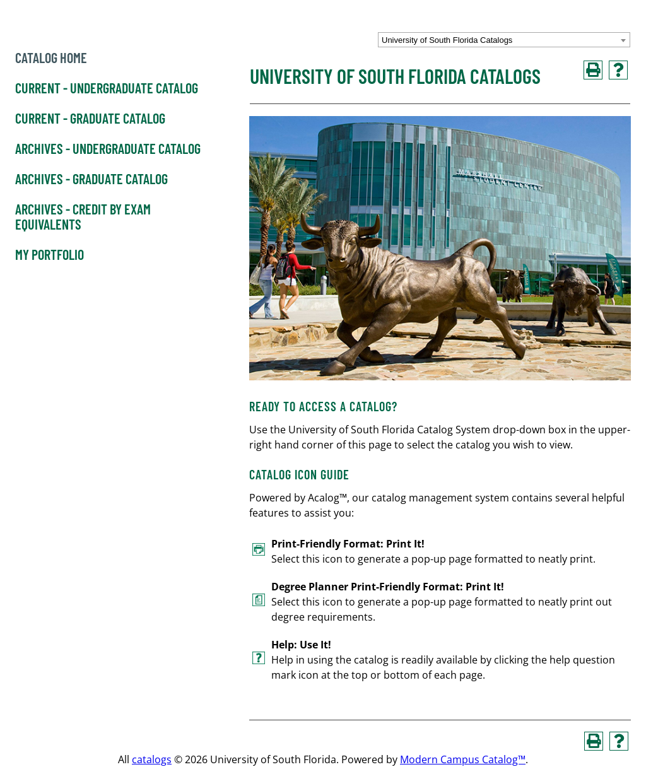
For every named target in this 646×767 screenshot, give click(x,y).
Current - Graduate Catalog (90, 118)
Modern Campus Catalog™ (463, 759)
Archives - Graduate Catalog (91, 179)
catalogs (152, 759)
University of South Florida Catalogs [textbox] (447, 40)
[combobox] (504, 39)
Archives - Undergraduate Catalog (108, 148)
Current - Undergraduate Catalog (106, 88)
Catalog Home (51, 58)
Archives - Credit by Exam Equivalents (83, 217)
